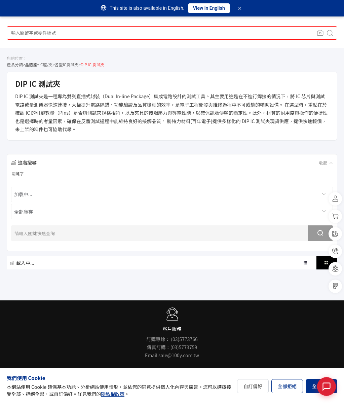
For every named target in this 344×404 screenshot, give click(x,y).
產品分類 (15, 64)
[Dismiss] (239, 8)
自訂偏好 (252, 386)
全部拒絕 (287, 386)
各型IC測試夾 (67, 64)
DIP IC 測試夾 (93, 64)
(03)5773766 (184, 339)
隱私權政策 (112, 394)
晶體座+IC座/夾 (38, 64)
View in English (209, 8)
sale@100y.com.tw (178, 355)
